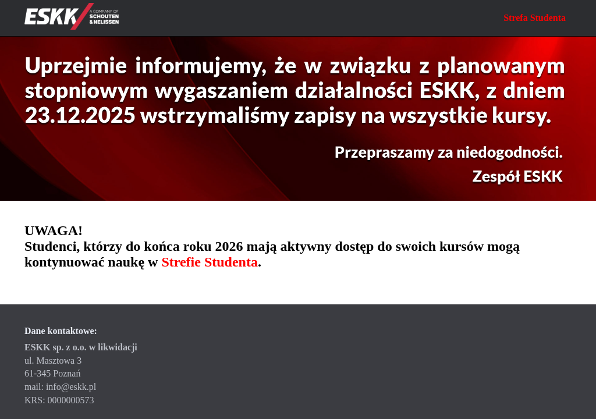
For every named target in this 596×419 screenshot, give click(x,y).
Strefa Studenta (534, 18)
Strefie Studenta (209, 261)
